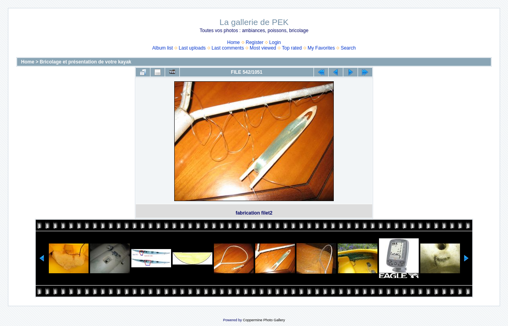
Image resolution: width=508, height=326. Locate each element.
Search (348, 48)
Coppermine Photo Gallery (264, 320)
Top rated (292, 48)
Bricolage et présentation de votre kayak (85, 62)
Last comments (228, 48)
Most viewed (263, 48)
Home (233, 42)
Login (275, 42)
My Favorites (321, 48)
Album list (162, 48)
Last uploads (192, 48)
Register (255, 42)
